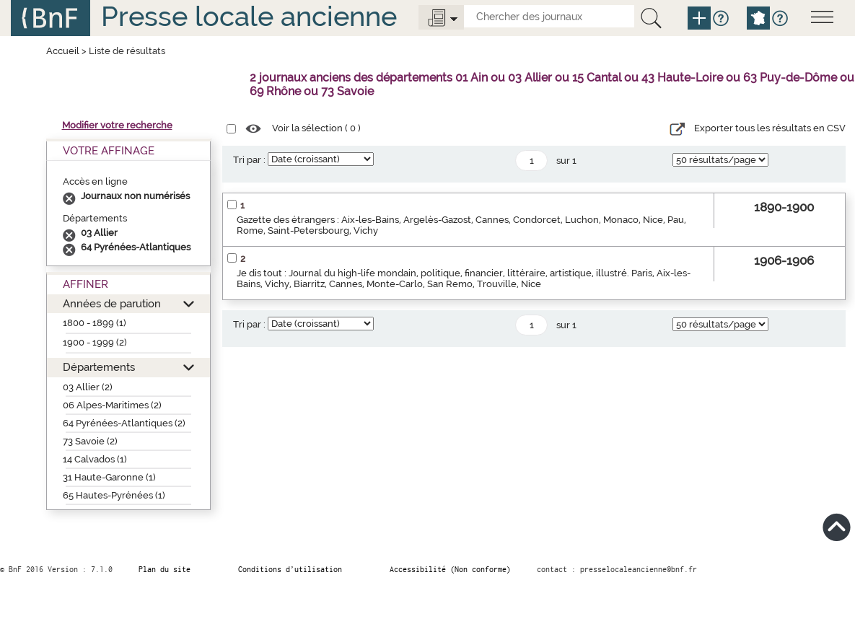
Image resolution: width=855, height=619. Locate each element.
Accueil (62, 50)
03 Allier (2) (88, 387)
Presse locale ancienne (249, 16)
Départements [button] (99, 367)
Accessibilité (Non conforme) (450, 569)
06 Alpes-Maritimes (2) (112, 405)
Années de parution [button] (112, 303)
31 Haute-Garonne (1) (109, 477)
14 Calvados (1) (95, 459)
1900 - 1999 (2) (95, 342)
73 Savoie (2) (90, 441)
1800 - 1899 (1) (94, 322)
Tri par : (249, 159)
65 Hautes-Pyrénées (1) (114, 495)
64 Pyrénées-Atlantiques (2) (124, 423)
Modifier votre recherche (117, 125)
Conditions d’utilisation (290, 569)
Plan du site (164, 569)
